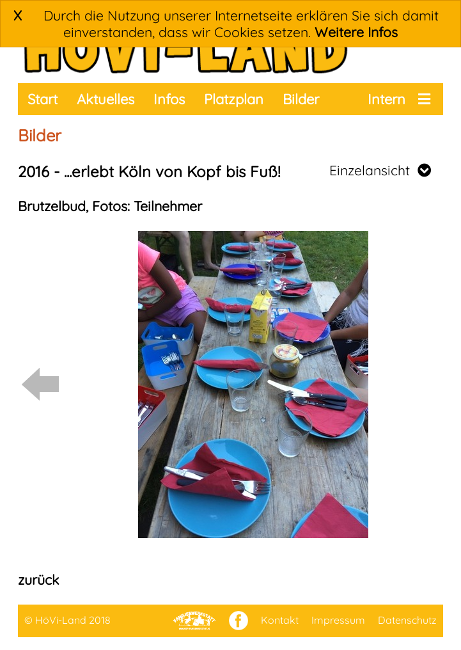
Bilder (301, 99)
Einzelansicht (380, 170)
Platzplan (233, 99)
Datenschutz (407, 620)
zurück (38, 579)
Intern (386, 99)
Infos (169, 99)
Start (42, 99)
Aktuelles (105, 99)
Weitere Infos (356, 32)
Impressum (338, 620)
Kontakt (280, 620)
